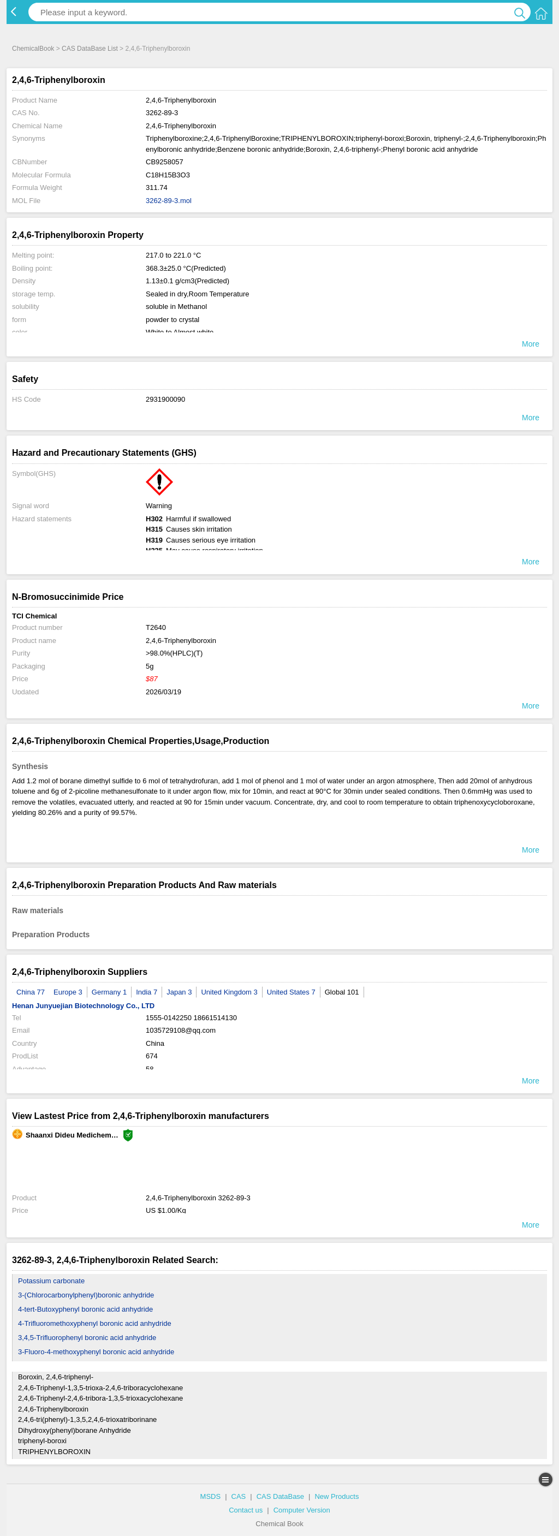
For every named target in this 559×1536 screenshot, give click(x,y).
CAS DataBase (280, 1496)
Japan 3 (179, 992)
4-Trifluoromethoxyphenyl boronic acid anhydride (94, 1323)
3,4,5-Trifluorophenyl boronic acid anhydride (87, 1337)
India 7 (146, 992)
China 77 (30, 992)
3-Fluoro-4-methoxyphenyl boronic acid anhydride (96, 1352)
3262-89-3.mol (169, 201)
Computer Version (301, 1510)
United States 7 (291, 992)
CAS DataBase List (90, 48)
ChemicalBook (33, 48)
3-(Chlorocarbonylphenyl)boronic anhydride (86, 1295)
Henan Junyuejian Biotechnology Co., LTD (83, 1006)
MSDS (210, 1496)
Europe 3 (67, 992)
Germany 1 (109, 992)
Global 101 (342, 992)
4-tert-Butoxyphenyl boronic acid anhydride (85, 1309)
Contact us (246, 1510)
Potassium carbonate (51, 1281)
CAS (238, 1496)
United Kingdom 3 (229, 992)
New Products (336, 1496)
